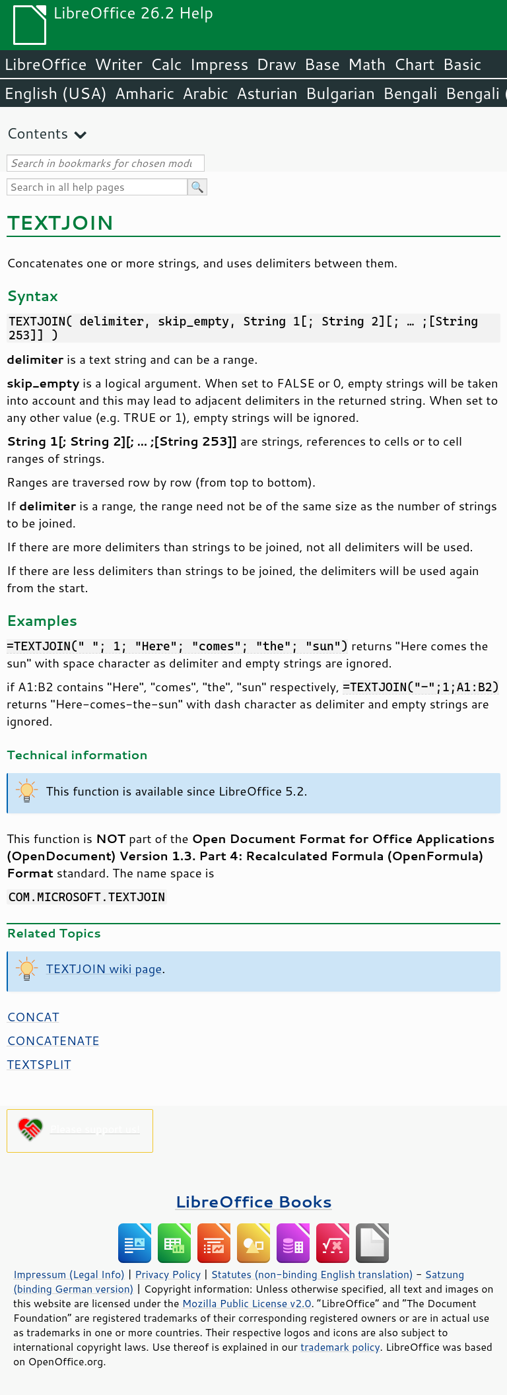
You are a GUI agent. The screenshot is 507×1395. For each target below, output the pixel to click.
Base (322, 64)
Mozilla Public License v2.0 (247, 1303)
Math (367, 64)
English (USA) (55, 93)
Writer (118, 64)
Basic (461, 64)
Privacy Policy (168, 1274)
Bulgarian (340, 93)
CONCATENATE (53, 1040)
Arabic (205, 93)
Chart (413, 64)
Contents (37, 133)
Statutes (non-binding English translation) (312, 1274)
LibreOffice (45, 64)
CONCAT (33, 1016)
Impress (219, 64)
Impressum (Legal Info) (69, 1274)
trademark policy (340, 1347)
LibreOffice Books (253, 1201)
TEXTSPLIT (39, 1064)
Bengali (410, 93)
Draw (276, 64)
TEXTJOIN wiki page (104, 968)
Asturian (267, 93)
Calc (166, 64)
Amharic (144, 93)
